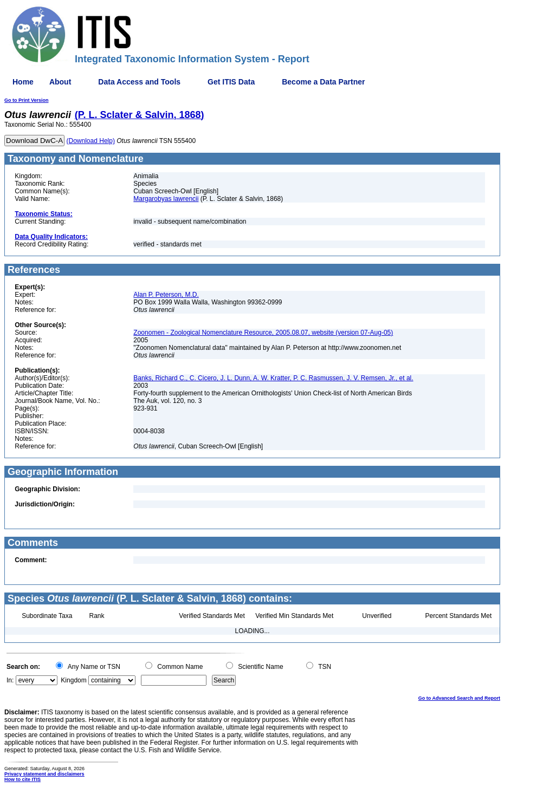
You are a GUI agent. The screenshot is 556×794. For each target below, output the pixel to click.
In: (10, 680)
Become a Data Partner (323, 81)
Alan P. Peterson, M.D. (166, 294)
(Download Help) (91, 141)
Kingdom (73, 680)
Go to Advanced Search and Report (459, 698)
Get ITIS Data (231, 81)
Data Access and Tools (139, 81)
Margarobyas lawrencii (165, 199)
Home (23, 81)
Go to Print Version (26, 100)
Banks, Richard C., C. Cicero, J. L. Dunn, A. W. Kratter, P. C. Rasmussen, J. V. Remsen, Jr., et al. (273, 378)
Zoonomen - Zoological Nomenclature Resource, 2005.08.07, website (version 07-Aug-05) (263, 332)
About (60, 81)
